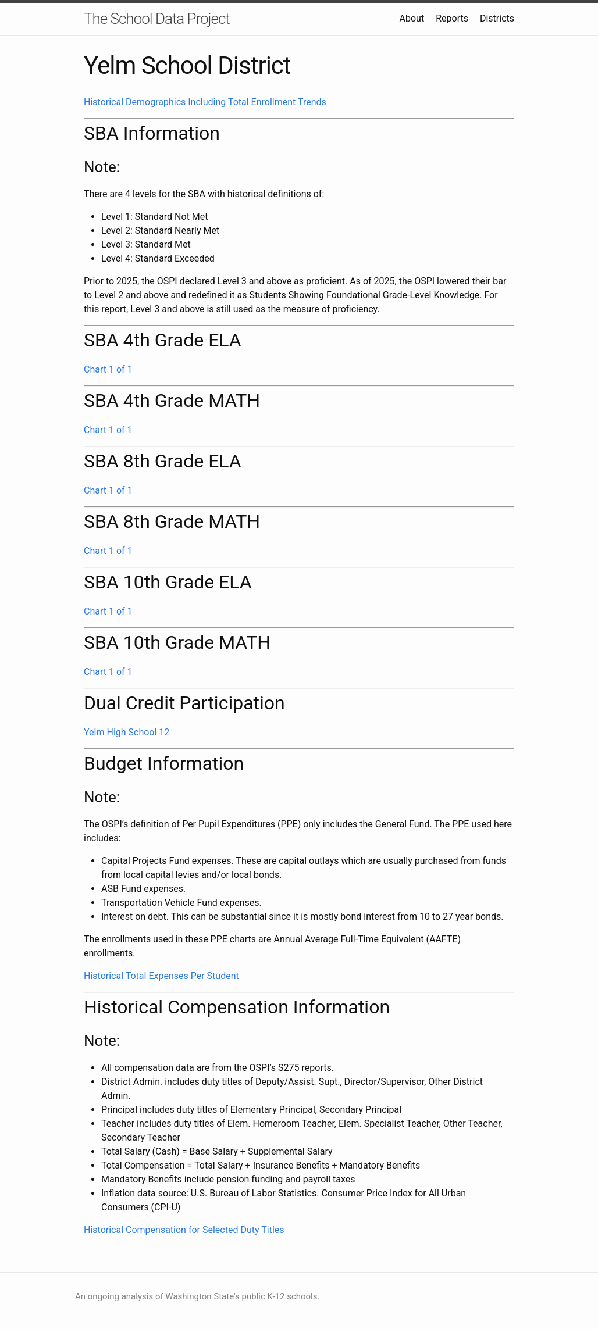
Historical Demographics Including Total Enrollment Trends (205, 102)
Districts (497, 18)
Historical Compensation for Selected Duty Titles (184, 1229)
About (412, 18)
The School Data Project (157, 18)
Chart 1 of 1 (108, 369)
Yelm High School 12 (126, 732)
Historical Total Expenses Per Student (161, 975)
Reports (452, 18)
